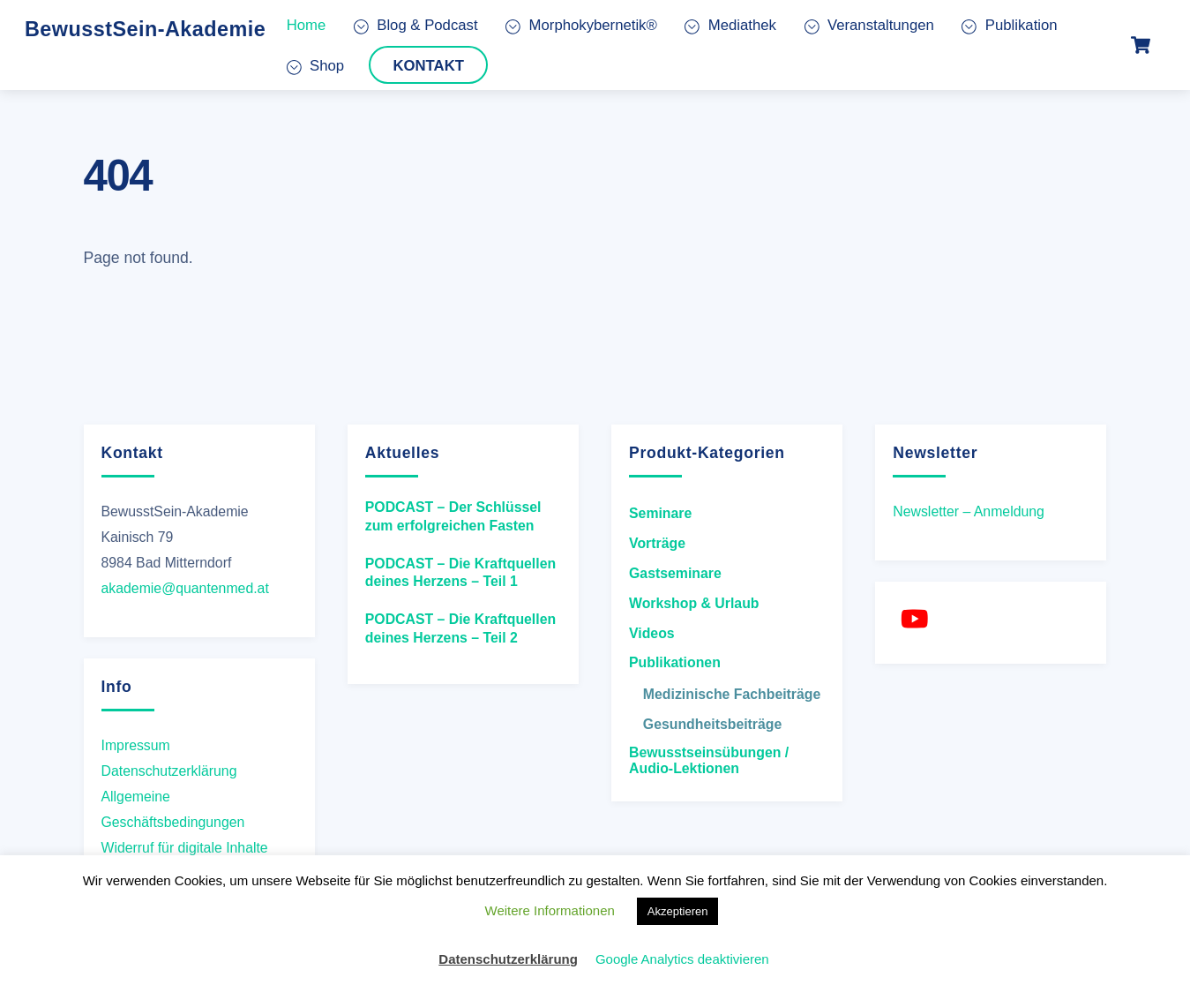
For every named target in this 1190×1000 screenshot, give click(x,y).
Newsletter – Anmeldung (968, 511)
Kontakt (428, 65)
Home (306, 24)
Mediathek (730, 24)
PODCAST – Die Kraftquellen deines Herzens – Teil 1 (460, 573)
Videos (652, 633)
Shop (315, 65)
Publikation (1009, 24)
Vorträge (657, 543)
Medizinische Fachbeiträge (731, 694)
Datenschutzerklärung (169, 770)
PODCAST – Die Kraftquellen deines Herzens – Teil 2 (460, 628)
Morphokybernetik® (581, 24)
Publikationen (675, 662)
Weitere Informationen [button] (550, 910)
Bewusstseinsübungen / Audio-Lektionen (709, 760)
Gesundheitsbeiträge (712, 724)
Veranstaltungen (869, 24)
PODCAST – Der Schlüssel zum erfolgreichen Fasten (453, 516)
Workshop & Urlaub (694, 603)
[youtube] (917, 619)
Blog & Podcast (416, 24)
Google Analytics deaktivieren (682, 959)
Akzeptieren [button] (677, 911)
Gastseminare (675, 573)
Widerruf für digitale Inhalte (184, 847)
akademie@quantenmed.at (185, 588)
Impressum (135, 745)
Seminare (660, 513)
